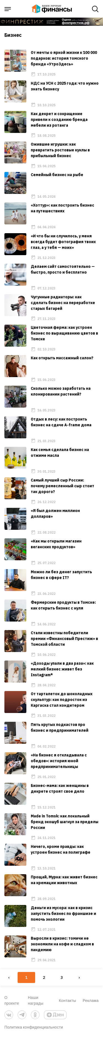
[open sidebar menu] (7, 9)
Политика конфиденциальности (33, 1027)
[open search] (95, 9)
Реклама (91, 1000)
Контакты (67, 1000)
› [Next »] (79, 977)
